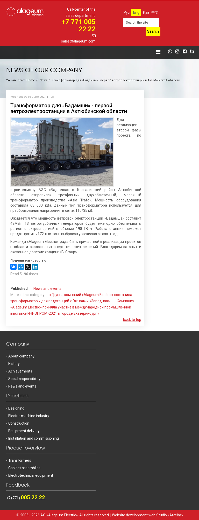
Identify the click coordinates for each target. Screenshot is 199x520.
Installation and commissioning (33, 438)
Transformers (19, 460)
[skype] (193, 52)
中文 (155, 12)
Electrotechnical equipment (30, 475)
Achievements (20, 371)
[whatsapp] (171, 52)
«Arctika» (175, 515)
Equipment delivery (24, 431)
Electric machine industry (28, 416)
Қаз (146, 12)
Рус (127, 12)
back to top (132, 320)
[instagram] (178, 52)
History (14, 364)
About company (21, 356)
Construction (18, 423)
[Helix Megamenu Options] (158, 52)
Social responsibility (24, 379)
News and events (47, 288)
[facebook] (186, 52)
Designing (16, 408)
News (43, 80)
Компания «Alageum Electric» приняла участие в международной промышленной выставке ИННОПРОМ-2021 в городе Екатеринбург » (72, 307)
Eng (136, 12)
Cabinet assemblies (24, 468)
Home (30, 80)
